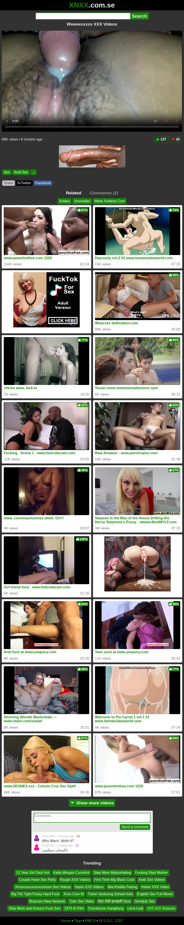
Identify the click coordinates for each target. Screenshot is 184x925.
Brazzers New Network (47, 901)
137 (161, 139)
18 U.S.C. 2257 (111, 921)
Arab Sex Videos (152, 880)
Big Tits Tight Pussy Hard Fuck (35, 894)
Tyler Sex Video (81, 901)
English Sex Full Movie (155, 894)
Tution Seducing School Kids (110, 894)
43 (175, 139)
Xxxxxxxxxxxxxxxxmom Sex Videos (43, 887)
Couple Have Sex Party (37, 880)
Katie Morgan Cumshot (71, 872)
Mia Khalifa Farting (122, 887)
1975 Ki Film (74, 908)
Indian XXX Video (155, 887)
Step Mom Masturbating (112, 872)
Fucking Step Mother (151, 872)
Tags (78, 921)
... (33, 172)
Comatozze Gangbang (105, 908)
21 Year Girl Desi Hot (32, 872)
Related (73, 193)
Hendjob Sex (145, 901)
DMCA (90, 921)
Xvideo (64, 201)
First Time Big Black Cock (114, 880)
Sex (7, 172)
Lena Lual (135, 908)
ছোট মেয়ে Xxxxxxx (161, 908)
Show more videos (92, 803)
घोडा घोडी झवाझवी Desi (114, 901)
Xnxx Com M (74, 894)
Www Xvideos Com (109, 201)
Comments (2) (104, 193)
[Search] (82, 16)
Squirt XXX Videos (89, 887)
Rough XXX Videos (75, 880)
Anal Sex (21, 172)
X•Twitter (24, 183)
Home (66, 921)
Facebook (43, 183)
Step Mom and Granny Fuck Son (34, 908)
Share (8, 183)
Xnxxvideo (82, 201)
